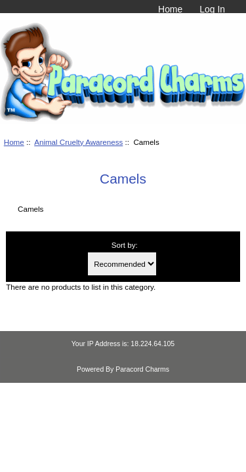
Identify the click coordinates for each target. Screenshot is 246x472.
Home (170, 9)
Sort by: (125, 245)
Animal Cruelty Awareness (78, 142)
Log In (212, 9)
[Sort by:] (122, 263)
